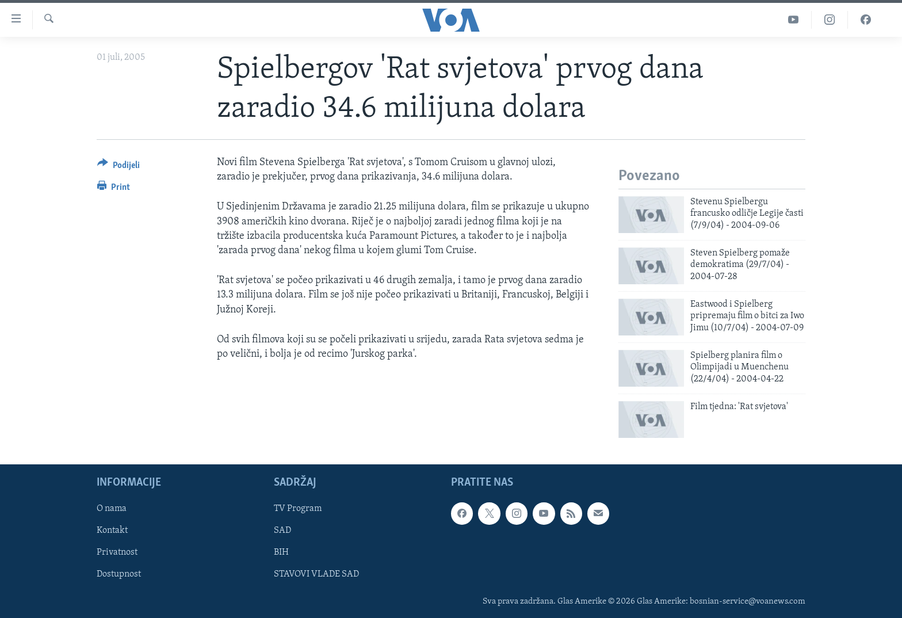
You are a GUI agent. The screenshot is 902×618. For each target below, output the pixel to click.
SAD (282, 530)
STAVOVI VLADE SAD (316, 574)
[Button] (118, 167)
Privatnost (117, 552)
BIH (281, 552)
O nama (112, 508)
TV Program (298, 508)
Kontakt (112, 530)
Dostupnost (119, 574)
